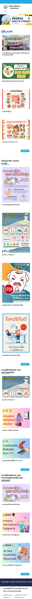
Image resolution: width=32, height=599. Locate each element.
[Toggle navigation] (5, 11)
